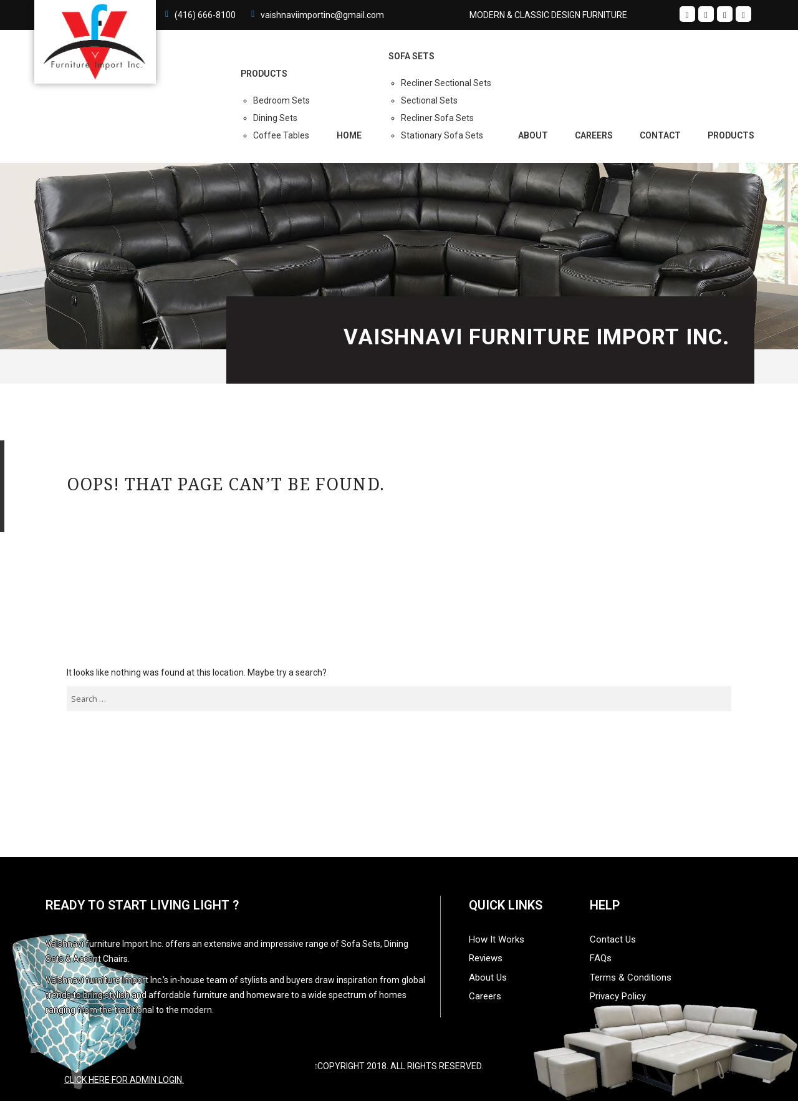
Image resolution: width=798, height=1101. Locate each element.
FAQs (601, 958)
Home (349, 135)
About (533, 135)
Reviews (485, 958)
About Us (488, 977)
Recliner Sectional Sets (446, 83)
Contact (660, 135)
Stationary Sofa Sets (442, 135)
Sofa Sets (411, 56)
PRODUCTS (264, 74)
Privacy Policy (618, 996)
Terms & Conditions (630, 977)
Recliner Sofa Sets (437, 118)
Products (731, 135)
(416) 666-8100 (205, 15)
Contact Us (613, 939)
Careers (594, 135)
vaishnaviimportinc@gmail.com (322, 15)
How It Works (496, 939)
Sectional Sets (429, 100)
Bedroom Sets (281, 100)
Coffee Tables (281, 135)
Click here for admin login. (124, 1080)
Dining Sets (275, 118)
